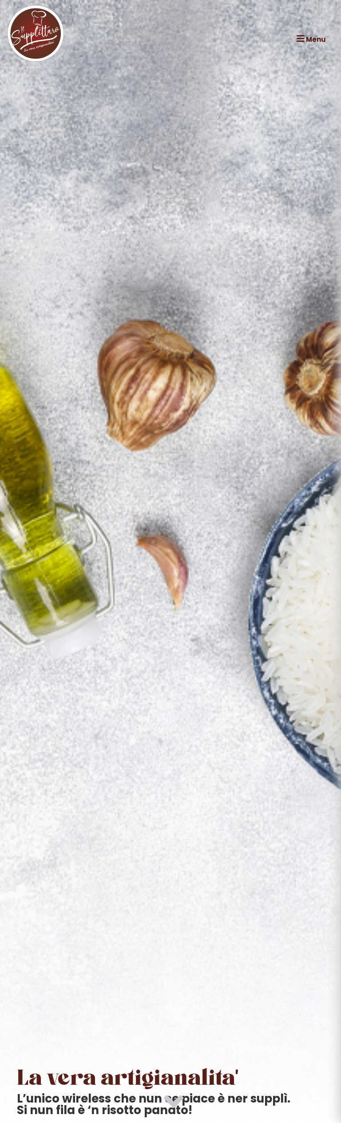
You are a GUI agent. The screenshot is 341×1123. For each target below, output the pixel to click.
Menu (311, 39)
